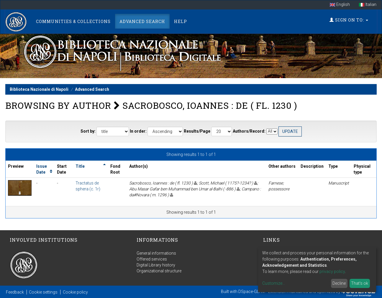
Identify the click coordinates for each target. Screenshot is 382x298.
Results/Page (197, 131)
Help (180, 21)
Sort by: (88, 131)
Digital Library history (156, 265)
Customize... (273, 283)
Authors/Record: (249, 131)
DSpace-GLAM (251, 291)
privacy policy (332, 271)
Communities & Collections (73, 21)
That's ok (359, 283)
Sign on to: (348, 20)
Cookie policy (75, 292)
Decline (339, 283)
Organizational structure (159, 271)
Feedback (15, 292)
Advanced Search (142, 21)
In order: (138, 131)
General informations (156, 253)
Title (80, 166)
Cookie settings (43, 292)
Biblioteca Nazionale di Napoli (39, 89)
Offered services (152, 259)
